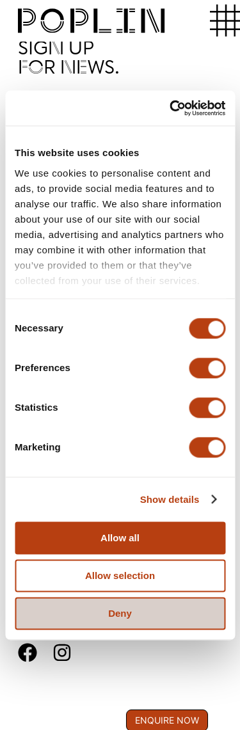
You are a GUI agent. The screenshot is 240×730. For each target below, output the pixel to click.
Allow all (120, 537)
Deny (120, 613)
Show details (170, 499)
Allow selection (120, 575)
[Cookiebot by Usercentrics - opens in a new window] (170, 108)
